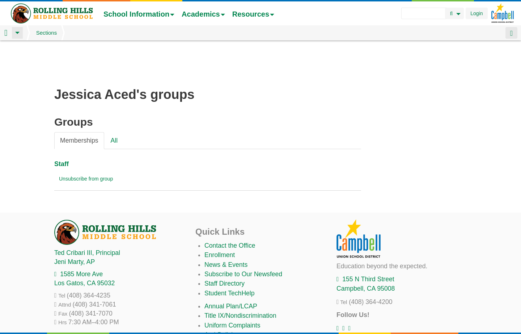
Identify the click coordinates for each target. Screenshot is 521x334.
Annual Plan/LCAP (230, 268)
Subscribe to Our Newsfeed (243, 236)
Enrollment (219, 217)
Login (476, 13)
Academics (203, 14)
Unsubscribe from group (86, 141)
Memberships (79, 102)
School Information (138, 14)
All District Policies (230, 316)
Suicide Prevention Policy (240, 306)
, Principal (87, 214)
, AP (74, 223)
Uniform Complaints (232, 287)
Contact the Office (229, 207)
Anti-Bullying (222, 296)
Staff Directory (224, 245)
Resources (253, 14)
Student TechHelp (229, 255)
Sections (46, 33)
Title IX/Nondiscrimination (240, 277)
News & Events (225, 226)
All (114, 102)
